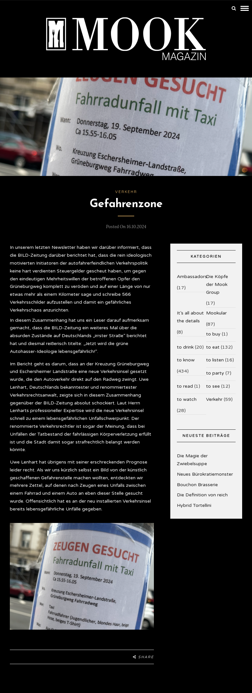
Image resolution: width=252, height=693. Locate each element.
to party (215, 373)
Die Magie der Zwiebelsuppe (192, 459)
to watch (187, 399)
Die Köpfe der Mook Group (217, 284)
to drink (185, 347)
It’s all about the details (190, 317)
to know (186, 360)
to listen (215, 360)
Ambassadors (192, 276)
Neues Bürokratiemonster (205, 474)
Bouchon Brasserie (197, 484)
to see (213, 386)
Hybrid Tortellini (194, 505)
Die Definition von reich (202, 495)
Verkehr (126, 192)
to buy (213, 334)
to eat (213, 347)
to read (185, 386)
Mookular (216, 313)
